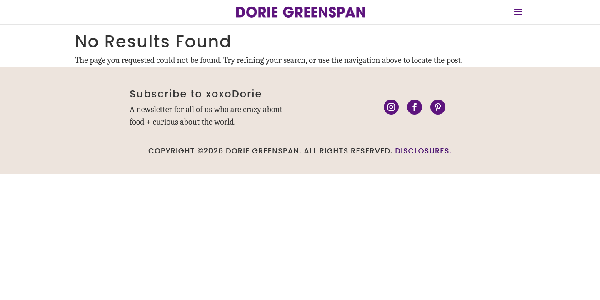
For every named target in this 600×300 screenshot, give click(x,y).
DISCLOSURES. (423, 150)
